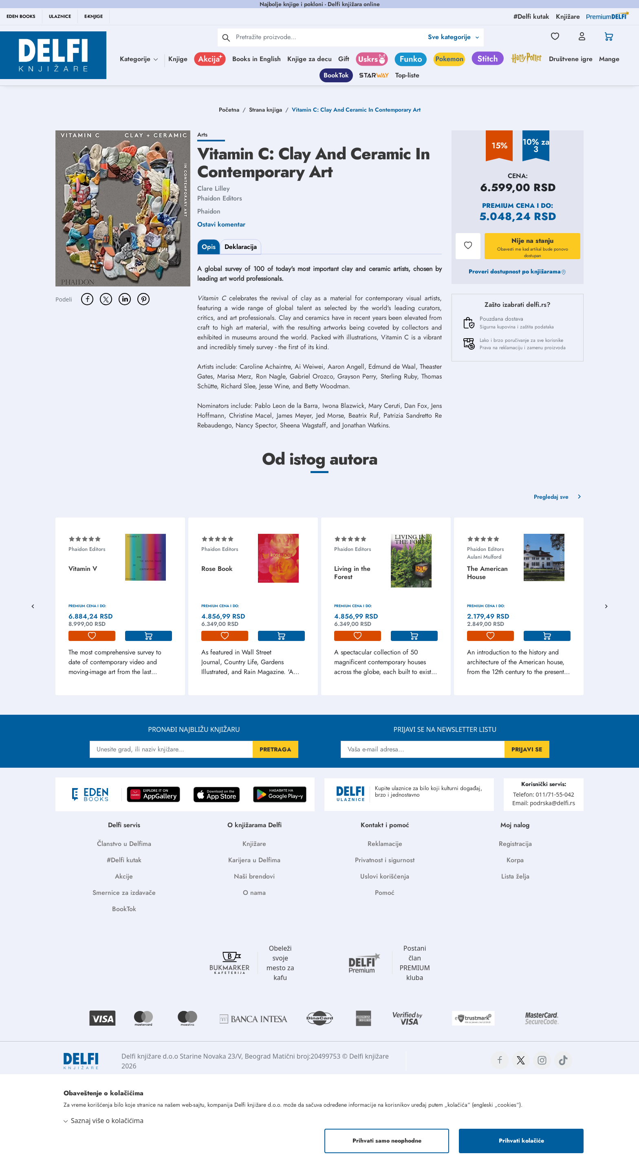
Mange (609, 59)
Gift (343, 59)
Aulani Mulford (484, 557)
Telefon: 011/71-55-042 (543, 794)
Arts (202, 134)
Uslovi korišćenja (384, 876)
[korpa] (148, 636)
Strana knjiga (265, 110)
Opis (209, 246)
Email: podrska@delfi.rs (543, 803)
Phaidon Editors (219, 198)
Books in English (256, 59)
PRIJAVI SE (526, 749)
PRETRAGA (275, 749)
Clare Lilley (213, 188)
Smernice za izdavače (124, 892)
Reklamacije (385, 843)
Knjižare (254, 843)
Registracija (515, 843)
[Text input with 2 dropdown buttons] (329, 37)
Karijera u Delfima (254, 860)
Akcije (124, 876)
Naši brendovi (254, 876)
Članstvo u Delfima (124, 843)
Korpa (515, 860)
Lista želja (515, 876)
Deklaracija (241, 246)
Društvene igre (571, 59)
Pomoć (384, 892)
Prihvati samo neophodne (387, 1140)
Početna (229, 110)
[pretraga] (226, 37)
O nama (254, 892)
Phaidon (208, 211)
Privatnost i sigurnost (384, 860)
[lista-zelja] (91, 636)
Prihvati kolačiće (521, 1140)
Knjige (177, 59)
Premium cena (508, 205)
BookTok (336, 75)
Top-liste (407, 75)
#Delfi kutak (124, 860)
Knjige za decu (309, 59)
